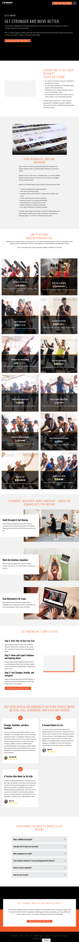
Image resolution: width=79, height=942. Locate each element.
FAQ (31, 936)
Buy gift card (47, 936)
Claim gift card (56, 936)
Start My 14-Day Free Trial (17, 688)
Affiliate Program (38, 936)
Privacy (26, 936)
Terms (21, 936)
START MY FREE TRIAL (62, 3)
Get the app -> (65, 936)
